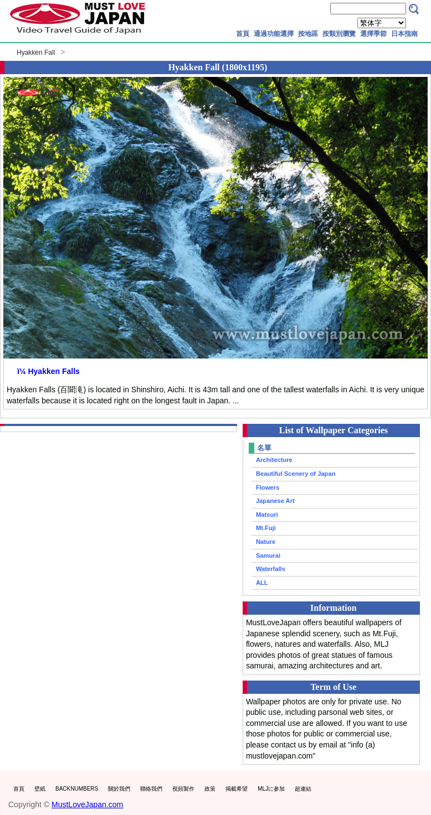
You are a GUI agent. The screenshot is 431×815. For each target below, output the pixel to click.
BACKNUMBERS (76, 789)
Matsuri (267, 514)
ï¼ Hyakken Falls (48, 371)
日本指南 (404, 34)
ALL (262, 582)
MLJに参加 (271, 789)
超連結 (303, 789)
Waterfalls (270, 568)
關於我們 (119, 789)
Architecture (274, 459)
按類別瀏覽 (339, 34)
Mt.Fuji (266, 528)
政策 (210, 789)
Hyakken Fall (36, 52)
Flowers (267, 487)
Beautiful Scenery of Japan (296, 473)
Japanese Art (275, 500)
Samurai (268, 555)
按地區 (308, 34)
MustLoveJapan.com (87, 804)
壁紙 (39, 789)
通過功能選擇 (274, 34)
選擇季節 (373, 34)
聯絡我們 (151, 789)
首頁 (242, 34)
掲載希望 (236, 789)
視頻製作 (183, 789)
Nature (265, 541)
